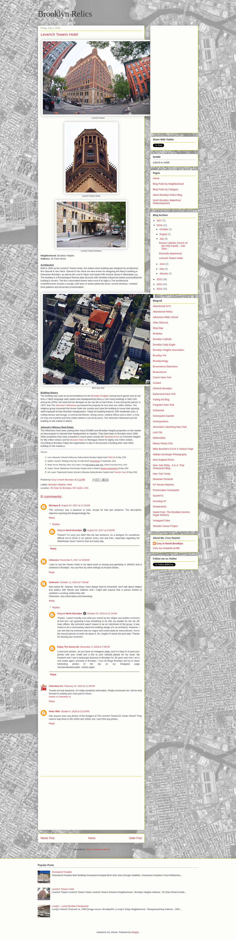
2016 (160, 225)
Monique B (54, 505)
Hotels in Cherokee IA (60, 696)
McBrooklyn (159, 437)
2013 (160, 288)
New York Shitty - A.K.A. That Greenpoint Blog (168, 467)
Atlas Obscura (160, 322)
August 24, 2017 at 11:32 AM (75, 505)
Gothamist (158, 410)
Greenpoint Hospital (62, 872)
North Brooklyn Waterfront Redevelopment (167, 202)
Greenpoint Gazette (163, 416)
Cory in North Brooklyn (69, 530)
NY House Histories (163, 484)
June (162, 264)
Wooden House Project (165, 526)
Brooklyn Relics (65, 13)
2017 (160, 220)
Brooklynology (160, 361)
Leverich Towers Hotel (171, 258)
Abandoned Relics (163, 311)
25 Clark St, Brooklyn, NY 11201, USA (69, 488)
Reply (52, 517)
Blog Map (158, 328)
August (163, 234)
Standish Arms (112, 436)
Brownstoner (160, 372)
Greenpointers (160, 421)
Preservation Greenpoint (166, 490)
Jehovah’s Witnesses (66, 405)
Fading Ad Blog (161, 399)
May (162, 268)
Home (92, 838)
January (164, 273)
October (164, 229)
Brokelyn (157, 333)
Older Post (135, 838)
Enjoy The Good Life (68, 647)
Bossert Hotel (77, 440)
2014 (160, 284)
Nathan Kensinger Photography (170, 454)
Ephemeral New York (164, 394)
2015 (160, 279)
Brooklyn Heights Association (168, 350)
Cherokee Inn (56, 686)
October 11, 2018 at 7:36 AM (74, 582)
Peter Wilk (54, 711)
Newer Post (48, 838)
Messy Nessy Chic (163, 443)
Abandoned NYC (162, 306)
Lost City (157, 432)
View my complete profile (166, 548)
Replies (56, 524)
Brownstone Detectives (165, 366)
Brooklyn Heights (57, 484)
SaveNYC (158, 495)
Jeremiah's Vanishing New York (170, 427)
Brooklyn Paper (120, 472)
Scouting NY (159, 501)
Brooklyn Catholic (162, 339)
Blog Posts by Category (165, 189)
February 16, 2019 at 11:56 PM (79, 686)
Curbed (157, 383)
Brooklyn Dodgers (100, 395)
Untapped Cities (161, 520)
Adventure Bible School (165, 317)
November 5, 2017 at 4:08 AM (75, 560)
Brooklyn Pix (159, 355)
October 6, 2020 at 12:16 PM (75, 711)
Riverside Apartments (170, 253)
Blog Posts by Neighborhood (168, 183)
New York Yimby (161, 473)
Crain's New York (162, 377)
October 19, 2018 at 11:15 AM (102, 613)
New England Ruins (163, 459)
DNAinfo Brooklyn (162, 388)
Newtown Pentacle (163, 479)
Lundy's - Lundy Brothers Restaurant (70, 906)
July (161, 238)
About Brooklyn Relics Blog (167, 195)
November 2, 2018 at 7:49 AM (95, 647)
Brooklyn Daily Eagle (164, 344)
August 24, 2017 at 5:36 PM (101, 530)
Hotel (69, 484)
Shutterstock (159, 506)
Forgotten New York (163, 404)
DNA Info (111, 457)
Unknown (54, 560)
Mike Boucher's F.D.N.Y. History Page (173, 448)
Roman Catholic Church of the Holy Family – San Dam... (173, 246)
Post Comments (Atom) (98, 849)
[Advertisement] (91, 803)
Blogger (135, 932)
